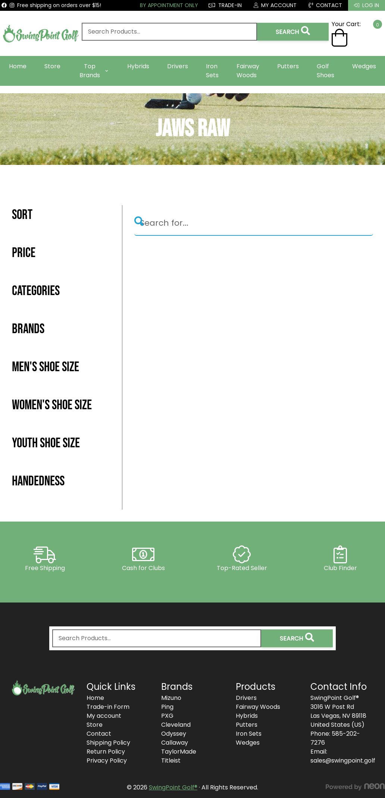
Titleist (171, 760)
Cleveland (176, 724)
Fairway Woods (248, 70)
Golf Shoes (325, 70)
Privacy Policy (107, 760)
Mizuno (171, 698)
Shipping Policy (108, 742)
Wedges (364, 66)
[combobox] (169, 32)
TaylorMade (178, 751)
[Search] (253, 223)
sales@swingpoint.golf (342, 760)
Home (17, 66)
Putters (288, 66)
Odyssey (173, 733)
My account (104, 715)
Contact (99, 733)
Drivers (177, 66)
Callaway (174, 742)
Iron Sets (212, 70)
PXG (167, 715)
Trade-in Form (108, 706)
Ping (167, 706)
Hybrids (138, 66)
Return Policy (106, 751)
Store (52, 66)
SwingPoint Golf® (173, 787)
